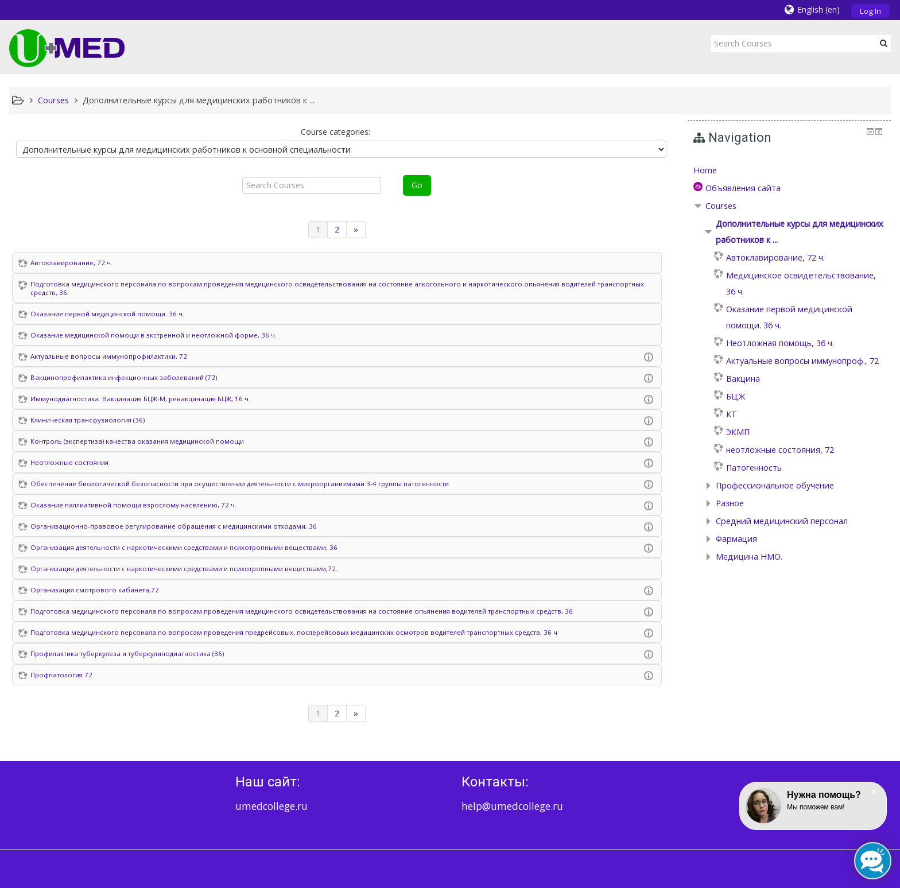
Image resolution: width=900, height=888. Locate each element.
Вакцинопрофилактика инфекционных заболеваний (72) (123, 377)
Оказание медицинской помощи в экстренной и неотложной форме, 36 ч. (153, 335)
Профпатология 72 (61, 674)
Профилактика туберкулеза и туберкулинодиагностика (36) (127, 653)
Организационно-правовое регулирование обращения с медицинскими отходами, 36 (173, 526)
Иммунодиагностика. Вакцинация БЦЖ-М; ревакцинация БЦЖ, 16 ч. (140, 398)
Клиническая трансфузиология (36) (87, 420)
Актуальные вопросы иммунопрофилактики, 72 (108, 356)
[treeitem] (789, 170)
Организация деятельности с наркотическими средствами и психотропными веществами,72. (184, 568)
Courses (720, 205)
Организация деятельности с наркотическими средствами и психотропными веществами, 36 (184, 547)
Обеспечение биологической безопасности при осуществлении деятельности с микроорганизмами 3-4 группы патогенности (239, 483)
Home (705, 170)
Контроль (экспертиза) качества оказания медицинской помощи (137, 441)
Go (417, 185)
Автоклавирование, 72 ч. (71, 262)
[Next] (356, 229)
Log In (870, 11)
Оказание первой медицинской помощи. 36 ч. (107, 313)
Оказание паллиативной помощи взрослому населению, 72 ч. (133, 505)
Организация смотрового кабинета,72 (94, 589)
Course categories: (335, 131)
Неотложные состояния (69, 462)
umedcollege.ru (271, 806)
